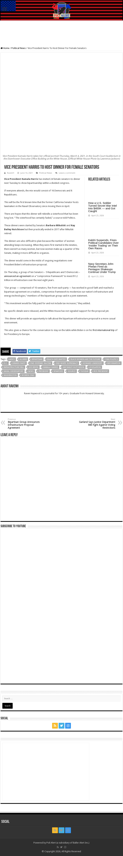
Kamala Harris (50, 367)
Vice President (100, 371)
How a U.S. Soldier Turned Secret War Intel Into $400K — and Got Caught (102, 207)
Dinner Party (19, 363)
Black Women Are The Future (85, 359)
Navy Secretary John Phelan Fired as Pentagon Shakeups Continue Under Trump (102, 267)
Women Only (28, 375)
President (43, 371)
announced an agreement (17, 276)
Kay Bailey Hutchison (73, 367)
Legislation (95, 367)
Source (72, 371)
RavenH (10, 173)
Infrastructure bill (14, 367)
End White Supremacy (67, 363)
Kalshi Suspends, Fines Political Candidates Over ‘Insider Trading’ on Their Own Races (103, 244)
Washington (10, 375)
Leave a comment (67, 173)
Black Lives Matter (56, 359)
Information (113, 363)
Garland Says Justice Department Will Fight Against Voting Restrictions (96, 423)
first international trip (103, 330)
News (31, 371)
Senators (58, 371)
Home (5, 48)
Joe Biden (33, 367)
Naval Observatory (13, 371)
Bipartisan (37, 359)
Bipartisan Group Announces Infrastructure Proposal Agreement (26, 423)
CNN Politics (111, 359)
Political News (18, 48)
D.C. (5, 363)
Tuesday (84, 371)
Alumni (23, 359)
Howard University (92, 363)
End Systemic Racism (40, 363)
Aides (12, 359)
